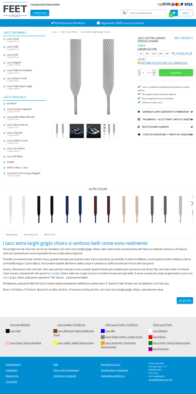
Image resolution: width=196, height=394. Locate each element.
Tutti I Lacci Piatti (68, 31)
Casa (54, 31)
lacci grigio (54, 273)
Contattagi (40, 13)
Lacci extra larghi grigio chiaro (95, 31)
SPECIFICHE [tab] (49, 234)
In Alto (185, 300)
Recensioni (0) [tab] (31, 234)
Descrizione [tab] (11, 234)
